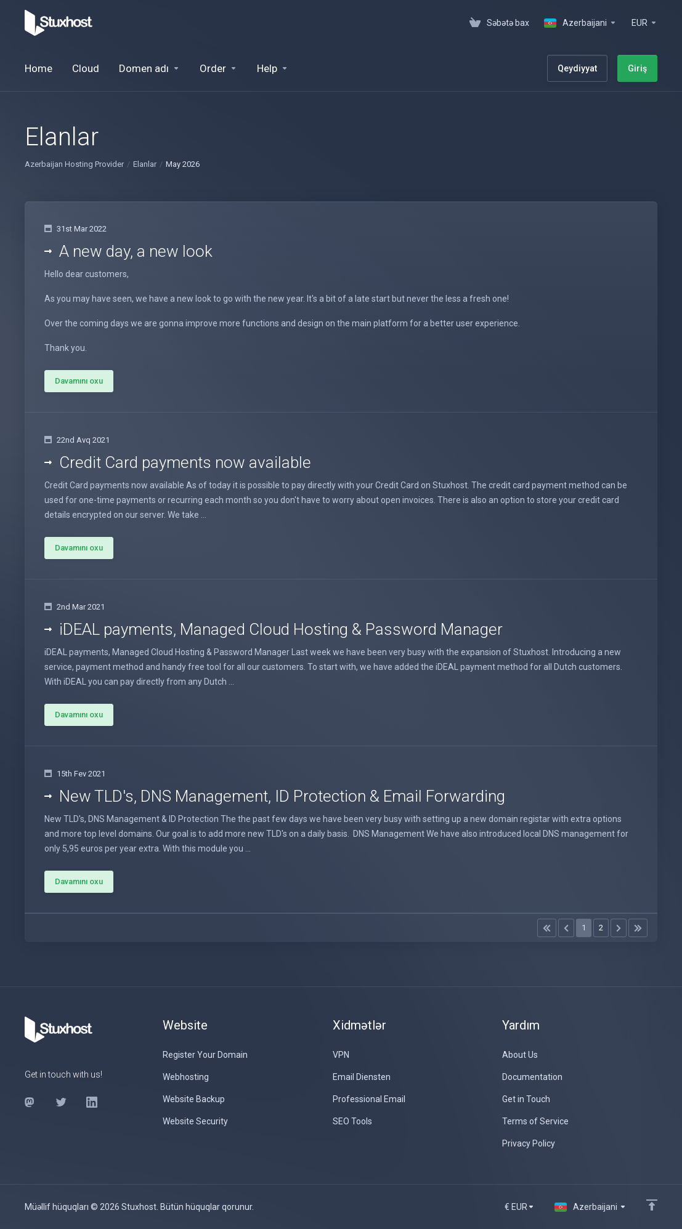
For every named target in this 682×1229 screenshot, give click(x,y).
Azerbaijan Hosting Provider (74, 164)
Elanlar (144, 164)
